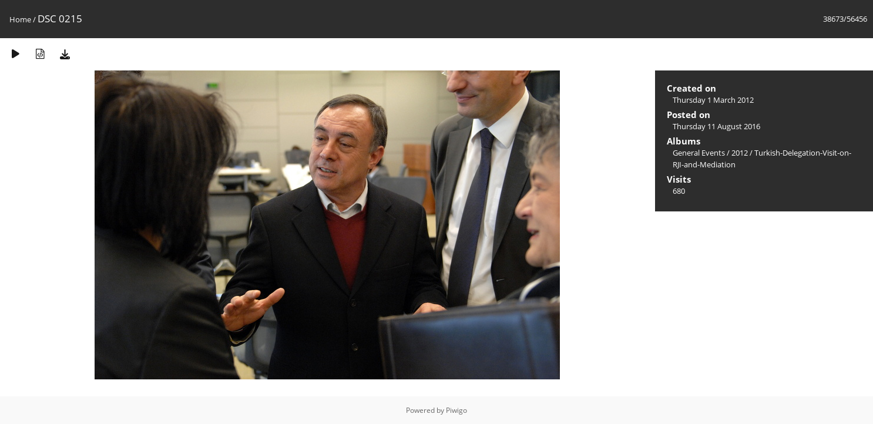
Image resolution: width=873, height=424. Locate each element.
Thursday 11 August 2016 (716, 126)
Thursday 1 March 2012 (713, 100)
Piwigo (456, 410)
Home (20, 19)
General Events (699, 152)
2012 (739, 152)
